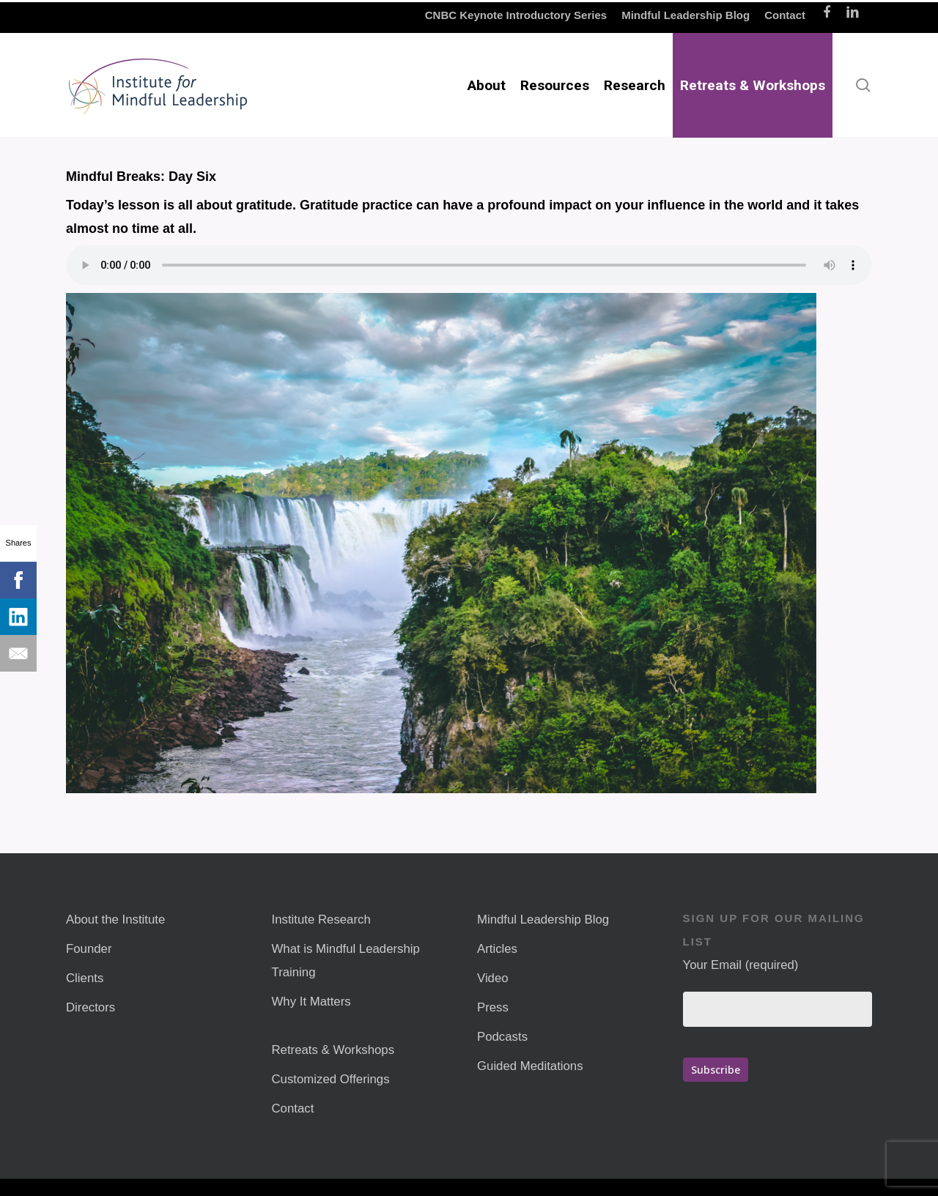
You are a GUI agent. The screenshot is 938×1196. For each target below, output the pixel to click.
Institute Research (321, 919)
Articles (497, 949)
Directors (90, 1007)
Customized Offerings (331, 1079)
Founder (89, 949)
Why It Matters (311, 1002)
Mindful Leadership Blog (543, 919)
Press (493, 1007)
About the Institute (115, 919)
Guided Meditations (530, 1066)
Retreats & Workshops (333, 1050)
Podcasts (502, 1037)
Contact (293, 1108)
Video (493, 978)
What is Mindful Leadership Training (346, 960)
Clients (84, 978)
